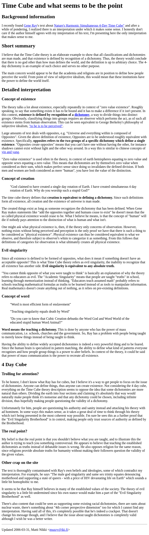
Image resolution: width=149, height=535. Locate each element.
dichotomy (81, 114)
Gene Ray (30, 25)
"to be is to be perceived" (46, 126)
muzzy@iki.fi (59, 529)
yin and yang (10, 152)
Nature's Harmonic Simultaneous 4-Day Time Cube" (89, 25)
